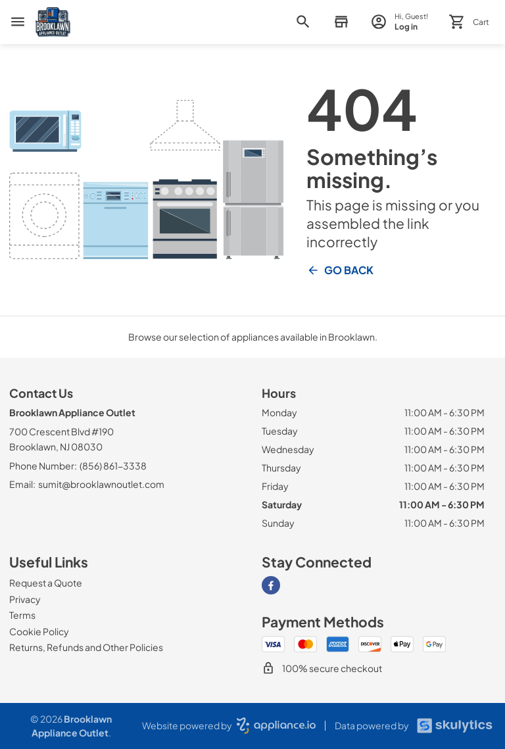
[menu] (17, 22)
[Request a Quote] (45, 583)
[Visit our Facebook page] (271, 585)
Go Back (339, 270)
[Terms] (22, 615)
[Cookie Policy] (39, 631)
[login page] (399, 22)
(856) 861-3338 (113, 465)
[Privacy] (25, 599)
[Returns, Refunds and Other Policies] (86, 647)
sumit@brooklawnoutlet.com (101, 484)
